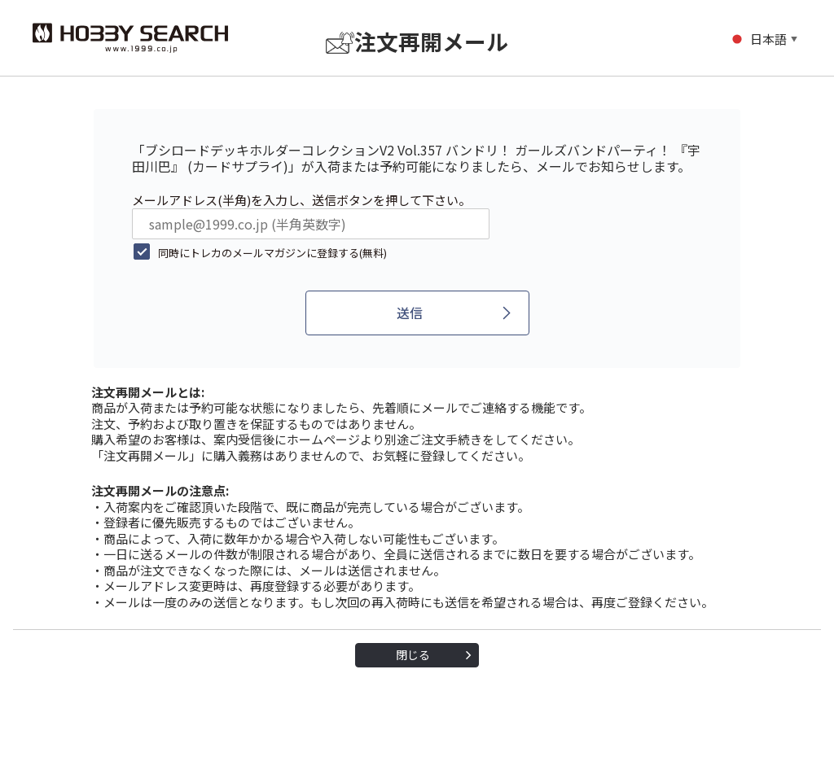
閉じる (413, 654)
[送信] (417, 313)
